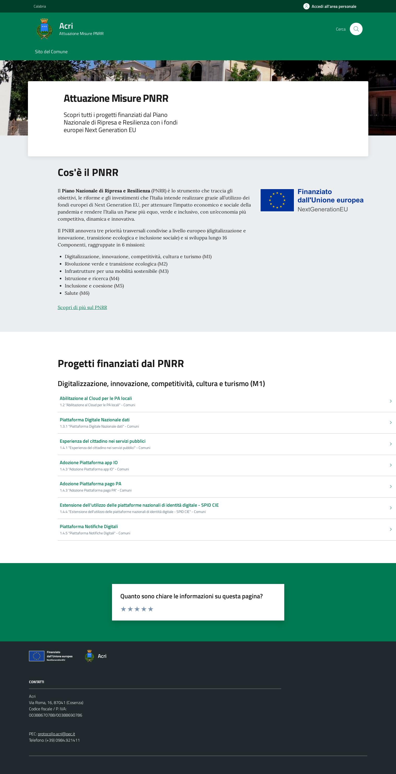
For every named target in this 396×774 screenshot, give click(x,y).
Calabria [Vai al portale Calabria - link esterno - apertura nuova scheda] (40, 6)
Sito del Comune (51, 51)
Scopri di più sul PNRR (82, 307)
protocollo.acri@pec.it (56, 734)
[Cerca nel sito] (356, 29)
